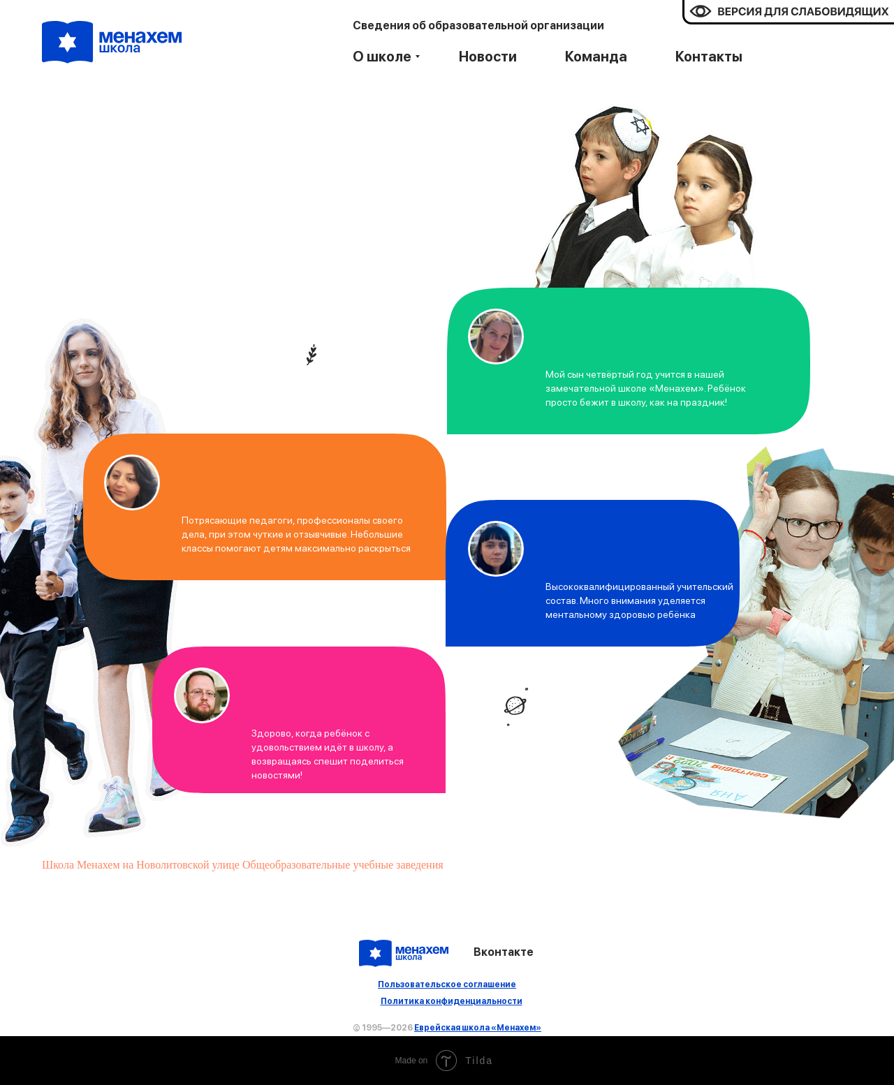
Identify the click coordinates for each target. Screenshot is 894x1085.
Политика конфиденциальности (451, 1001)
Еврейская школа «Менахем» (477, 1028)
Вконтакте (504, 952)
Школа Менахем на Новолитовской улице (141, 865)
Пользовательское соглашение (447, 984)
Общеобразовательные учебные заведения (343, 865)
